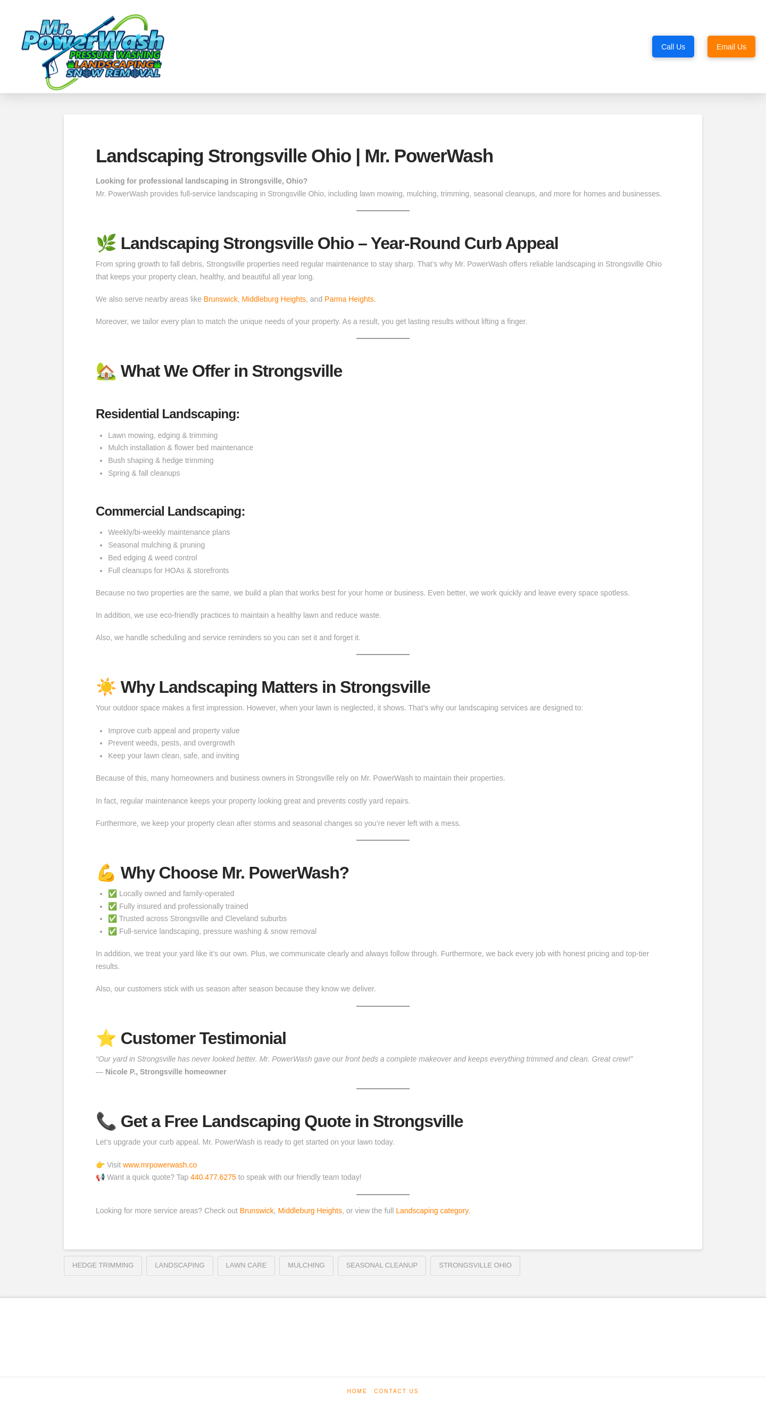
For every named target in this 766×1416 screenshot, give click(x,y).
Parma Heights (349, 299)
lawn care (246, 1265)
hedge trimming (103, 1265)
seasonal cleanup (382, 1265)
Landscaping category (432, 1210)
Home (357, 1391)
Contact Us (396, 1391)
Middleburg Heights (274, 299)
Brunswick (221, 299)
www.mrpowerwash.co (160, 1165)
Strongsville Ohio (475, 1265)
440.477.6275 (213, 1177)
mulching (306, 1265)
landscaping (179, 1265)
